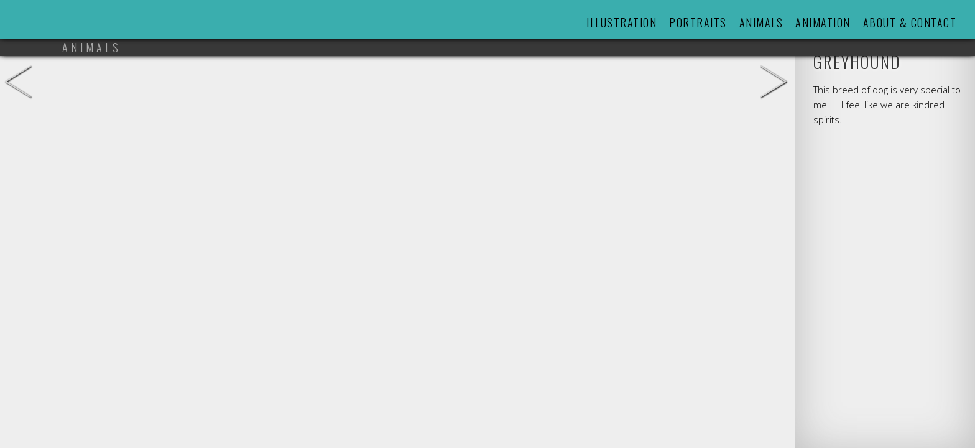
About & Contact (910, 22)
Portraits (698, 22)
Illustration (621, 22)
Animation (823, 22)
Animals (761, 22)
